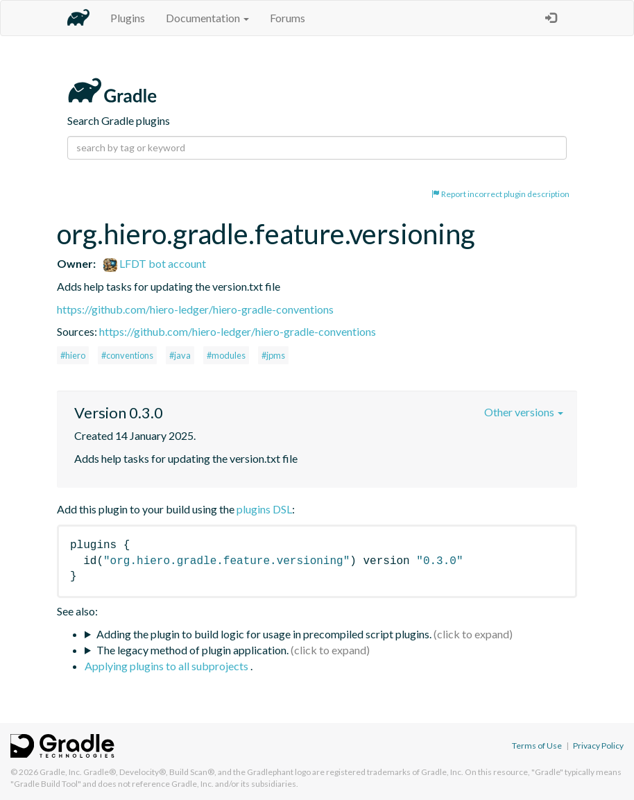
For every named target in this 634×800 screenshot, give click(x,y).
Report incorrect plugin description (500, 194)
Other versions (523, 411)
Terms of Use (537, 745)
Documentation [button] (207, 17)
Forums (287, 17)
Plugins (127, 17)
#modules (226, 355)
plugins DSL (264, 509)
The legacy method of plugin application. (192, 649)
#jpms (273, 355)
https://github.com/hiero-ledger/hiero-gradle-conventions (195, 309)
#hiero (72, 355)
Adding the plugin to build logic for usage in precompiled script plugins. (263, 633)
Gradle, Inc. (61, 772)
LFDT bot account (154, 263)
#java (180, 355)
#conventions (127, 355)
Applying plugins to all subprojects (167, 665)
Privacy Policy (598, 745)
